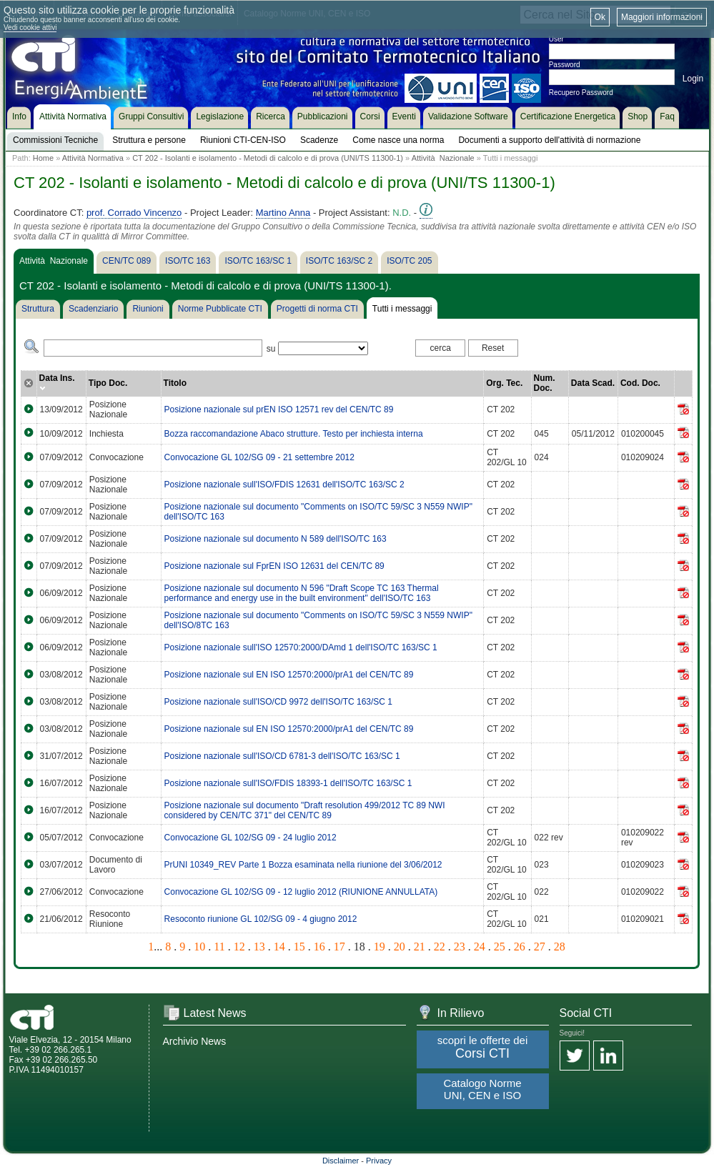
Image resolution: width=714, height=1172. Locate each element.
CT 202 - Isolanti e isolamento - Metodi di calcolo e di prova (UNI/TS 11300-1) (267, 158)
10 (199, 946)
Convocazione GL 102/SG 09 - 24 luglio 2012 (250, 838)
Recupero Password (581, 92)
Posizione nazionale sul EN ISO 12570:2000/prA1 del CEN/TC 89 (289, 675)
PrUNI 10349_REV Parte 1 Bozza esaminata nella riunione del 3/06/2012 (303, 865)
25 (499, 946)
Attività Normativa (93, 158)
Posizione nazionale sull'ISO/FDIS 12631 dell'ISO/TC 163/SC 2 (284, 485)
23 (459, 946)
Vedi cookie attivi (30, 27)
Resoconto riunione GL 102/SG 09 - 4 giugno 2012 (260, 919)
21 (419, 946)
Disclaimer (340, 1160)
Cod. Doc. (640, 383)
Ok (600, 17)
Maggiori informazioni (662, 17)
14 (279, 946)
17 (339, 946)
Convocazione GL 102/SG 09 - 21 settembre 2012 (259, 457)
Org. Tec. (504, 383)
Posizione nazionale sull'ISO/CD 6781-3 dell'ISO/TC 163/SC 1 (282, 756)
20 (399, 946)
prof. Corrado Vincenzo (134, 212)
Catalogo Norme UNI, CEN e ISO (482, 1089)
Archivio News (195, 1041)
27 (539, 946)
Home (43, 158)
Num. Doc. (544, 383)
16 (319, 946)
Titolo (175, 383)
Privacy (379, 1160)
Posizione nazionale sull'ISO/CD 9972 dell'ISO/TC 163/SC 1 (278, 702)
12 (239, 946)
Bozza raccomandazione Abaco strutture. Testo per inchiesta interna (293, 434)
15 (299, 946)
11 (219, 946)
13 (259, 946)
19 (379, 946)
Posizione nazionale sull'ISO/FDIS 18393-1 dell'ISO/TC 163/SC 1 (288, 783)
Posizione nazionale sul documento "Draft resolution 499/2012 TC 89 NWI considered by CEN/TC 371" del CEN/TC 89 (304, 810)
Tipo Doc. (108, 383)
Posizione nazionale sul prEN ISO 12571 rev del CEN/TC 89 (279, 409)
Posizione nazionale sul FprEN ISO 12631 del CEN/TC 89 (274, 566)
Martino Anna (283, 212)
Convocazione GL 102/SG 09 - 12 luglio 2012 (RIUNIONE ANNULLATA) (301, 892)
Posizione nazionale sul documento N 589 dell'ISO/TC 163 (275, 539)
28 (559, 946)
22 (439, 946)
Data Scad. (593, 383)
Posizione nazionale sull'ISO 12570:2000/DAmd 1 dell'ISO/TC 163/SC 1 (300, 647)
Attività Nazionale (443, 158)
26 (519, 946)
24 (479, 946)
